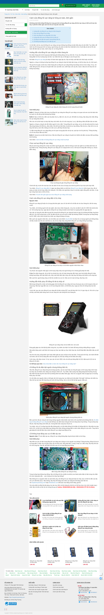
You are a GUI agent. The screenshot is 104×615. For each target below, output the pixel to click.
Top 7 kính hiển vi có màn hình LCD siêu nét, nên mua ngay (20, 53)
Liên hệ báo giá (56, 10)
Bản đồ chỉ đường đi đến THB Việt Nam (39, 591)
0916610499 (83, 592)
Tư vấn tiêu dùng (45, 10)
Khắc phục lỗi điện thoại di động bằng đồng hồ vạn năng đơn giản (88, 527)
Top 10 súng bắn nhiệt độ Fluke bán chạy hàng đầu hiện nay (20, 69)
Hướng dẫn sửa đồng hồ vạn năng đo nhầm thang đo (47, 31)
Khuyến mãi (9, 21)
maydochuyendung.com (38, 482)
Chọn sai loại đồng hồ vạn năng (42, 33)
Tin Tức (12, 14)
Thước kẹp (56, 575)
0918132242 (83, 602)
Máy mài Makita (44, 573)
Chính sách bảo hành (58, 587)
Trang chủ (7, 14)
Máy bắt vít (12, 573)
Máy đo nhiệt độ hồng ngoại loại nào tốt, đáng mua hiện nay (20, 61)
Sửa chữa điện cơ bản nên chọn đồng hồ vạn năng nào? (59, 364)
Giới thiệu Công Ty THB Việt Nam (37, 585)
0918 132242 (96, 5)
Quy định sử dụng (57, 585)
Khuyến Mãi (35, 10)
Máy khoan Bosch (42, 571)
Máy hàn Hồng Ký (75, 573)
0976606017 (93, 592)
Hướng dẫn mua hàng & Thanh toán (38, 587)
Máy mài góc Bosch (32, 573)
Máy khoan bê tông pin (30, 571)
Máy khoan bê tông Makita (79, 571)
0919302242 (93, 602)
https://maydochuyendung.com (17, 597)
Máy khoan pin (18, 571)
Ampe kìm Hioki (26, 575)
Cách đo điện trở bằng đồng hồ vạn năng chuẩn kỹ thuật (52, 139)
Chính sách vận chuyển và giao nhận (38, 589)
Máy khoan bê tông (55, 571)
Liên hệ (30, 594)
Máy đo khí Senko (15, 575)
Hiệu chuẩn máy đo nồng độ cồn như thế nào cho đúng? (20, 121)
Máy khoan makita (66, 571)
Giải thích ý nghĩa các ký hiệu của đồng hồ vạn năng (51, 527)
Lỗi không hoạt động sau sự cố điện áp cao (44, 41)
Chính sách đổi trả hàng (59, 591)
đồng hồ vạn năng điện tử (43, 188)
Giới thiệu (27, 10)
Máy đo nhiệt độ (66, 575)
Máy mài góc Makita (55, 573)
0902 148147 (86, 5)
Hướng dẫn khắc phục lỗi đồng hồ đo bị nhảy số (46, 37)
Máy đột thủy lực (47, 575)
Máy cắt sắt (65, 573)
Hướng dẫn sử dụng (11, 28)
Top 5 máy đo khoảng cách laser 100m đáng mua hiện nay (19, 103)
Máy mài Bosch (21, 573)
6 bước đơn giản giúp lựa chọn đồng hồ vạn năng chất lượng (54, 194)
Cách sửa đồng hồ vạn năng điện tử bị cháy (45, 35)
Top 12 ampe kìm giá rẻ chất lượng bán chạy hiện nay (20, 112)
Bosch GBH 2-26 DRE (86, 575)
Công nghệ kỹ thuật (11, 36)
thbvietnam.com (53, 482)
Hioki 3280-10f (75, 575)
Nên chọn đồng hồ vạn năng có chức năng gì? (88, 514)
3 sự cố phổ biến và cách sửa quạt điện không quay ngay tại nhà (53, 501)
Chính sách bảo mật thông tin (60, 589)
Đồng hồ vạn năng (36, 575)
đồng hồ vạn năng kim (77, 188)
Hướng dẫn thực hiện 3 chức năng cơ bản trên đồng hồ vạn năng (88, 501)
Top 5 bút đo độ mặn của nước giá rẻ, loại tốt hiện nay (20, 87)
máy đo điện (68, 219)
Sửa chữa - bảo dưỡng (21, 14)
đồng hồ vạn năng (40, 59)
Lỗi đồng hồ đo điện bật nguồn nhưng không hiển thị (47, 39)
